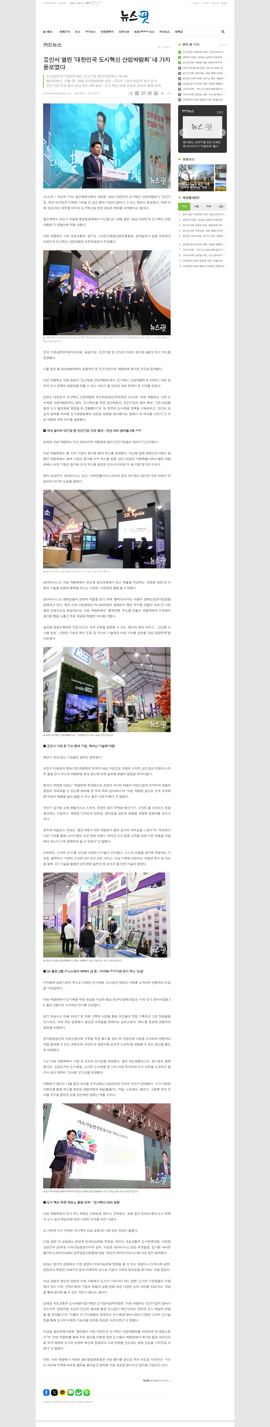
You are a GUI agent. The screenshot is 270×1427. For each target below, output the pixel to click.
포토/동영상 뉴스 (144, 32)
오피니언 (124, 32)
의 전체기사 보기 (155, 1380)
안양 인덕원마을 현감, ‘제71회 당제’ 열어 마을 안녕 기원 (205, 68)
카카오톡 (62, 1392)
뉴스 (77, 32)
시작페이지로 (50, 3)
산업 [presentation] (220, 206)
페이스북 (46, 1392)
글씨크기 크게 (162, 93)
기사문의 (205, 3)
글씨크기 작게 (169, 93)
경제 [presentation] (208, 206)
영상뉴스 (188, 111)
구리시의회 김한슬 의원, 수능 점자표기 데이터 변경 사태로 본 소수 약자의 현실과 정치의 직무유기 (205, 94)
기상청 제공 (94, 4)
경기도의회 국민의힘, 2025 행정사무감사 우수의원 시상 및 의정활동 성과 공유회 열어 (205, 73)
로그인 (224, 3)
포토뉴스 (188, 159)
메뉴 (49, 32)
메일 (143, 93)
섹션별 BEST (191, 197)
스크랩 (156, 93)
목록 (137, 93)
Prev (183, 132)
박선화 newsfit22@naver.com (57, 93)
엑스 (54, 1392)
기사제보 (195, 3)
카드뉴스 (164, 32)
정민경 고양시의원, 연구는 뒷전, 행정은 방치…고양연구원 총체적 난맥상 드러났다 (205, 78)
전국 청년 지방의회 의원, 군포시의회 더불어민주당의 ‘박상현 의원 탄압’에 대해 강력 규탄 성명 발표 (205, 52)
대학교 (179, 32)
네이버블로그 (70, 1392)
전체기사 (64, 32)
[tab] (184, 207)
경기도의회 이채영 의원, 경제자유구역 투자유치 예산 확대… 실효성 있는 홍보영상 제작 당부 (205, 62)
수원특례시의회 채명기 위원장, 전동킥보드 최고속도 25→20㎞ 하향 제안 (205, 266)
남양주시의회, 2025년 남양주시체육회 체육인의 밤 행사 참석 (205, 57)
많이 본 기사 (190, 44)
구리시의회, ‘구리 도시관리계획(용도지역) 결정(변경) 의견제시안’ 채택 (205, 89)
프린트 (150, 93)
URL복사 (130, 93)
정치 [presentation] (184, 206)
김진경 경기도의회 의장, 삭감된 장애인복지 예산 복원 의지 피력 (205, 83)
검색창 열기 (223, 32)
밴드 (86, 1392)
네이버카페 (78, 1392)
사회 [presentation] (196, 206)
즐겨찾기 (63, 3)
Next (222, 132)
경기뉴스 (90, 32)
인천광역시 (107, 32)
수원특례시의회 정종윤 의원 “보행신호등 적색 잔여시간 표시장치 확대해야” (205, 99)
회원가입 (215, 3)
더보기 (220, 112)
